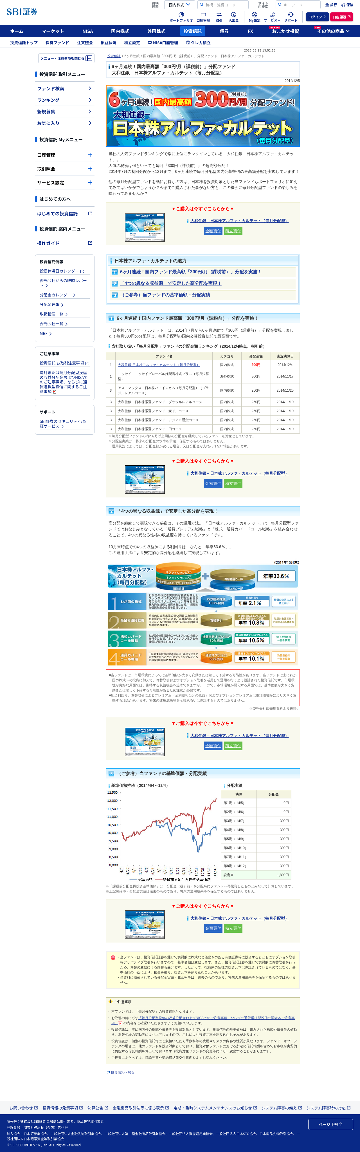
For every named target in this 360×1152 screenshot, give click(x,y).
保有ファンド (57, 42)
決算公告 (97, 1108)
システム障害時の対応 (329, 1108)
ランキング (64, 100)
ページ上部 (331, 1124)
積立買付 (233, 231)
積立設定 (132, 42)
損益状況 (108, 42)
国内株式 (120, 31)
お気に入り (64, 123)
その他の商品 (332, 30)
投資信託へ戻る (122, 1072)
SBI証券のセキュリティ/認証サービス (63, 423)
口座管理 (64, 154)
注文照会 (85, 42)
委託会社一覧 (54, 323)
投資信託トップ (24, 42)
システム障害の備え (282, 1108)
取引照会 (64, 168)
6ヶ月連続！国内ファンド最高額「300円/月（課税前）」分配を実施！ (191, 271)
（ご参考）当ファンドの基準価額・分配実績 (165, 295)
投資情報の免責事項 (62, 1108)
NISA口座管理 (163, 42)
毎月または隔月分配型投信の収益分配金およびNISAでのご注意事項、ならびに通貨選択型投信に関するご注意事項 (64, 382)
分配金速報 (52, 304)
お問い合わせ (23, 1108)
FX (250, 31)
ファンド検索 (64, 88)
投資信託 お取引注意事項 (64, 363)
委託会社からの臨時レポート (63, 283)
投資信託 (193, 31)
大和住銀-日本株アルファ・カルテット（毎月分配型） (159, 365)
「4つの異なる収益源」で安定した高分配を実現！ (171, 283)
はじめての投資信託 (64, 213)
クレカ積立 (198, 42)
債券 (224, 31)
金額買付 (213, 231)
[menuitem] (331, 5)
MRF (46, 333)
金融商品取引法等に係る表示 (141, 1108)
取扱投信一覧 (54, 314)
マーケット (53, 31)
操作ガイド (64, 243)
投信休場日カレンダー (62, 271)
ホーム (17, 31)
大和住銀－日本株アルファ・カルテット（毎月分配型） (239, 220)
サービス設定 (64, 182)
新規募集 (64, 111)
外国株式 (156, 31)
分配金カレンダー (58, 295)
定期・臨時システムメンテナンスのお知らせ (215, 1108)
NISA (87, 31)
